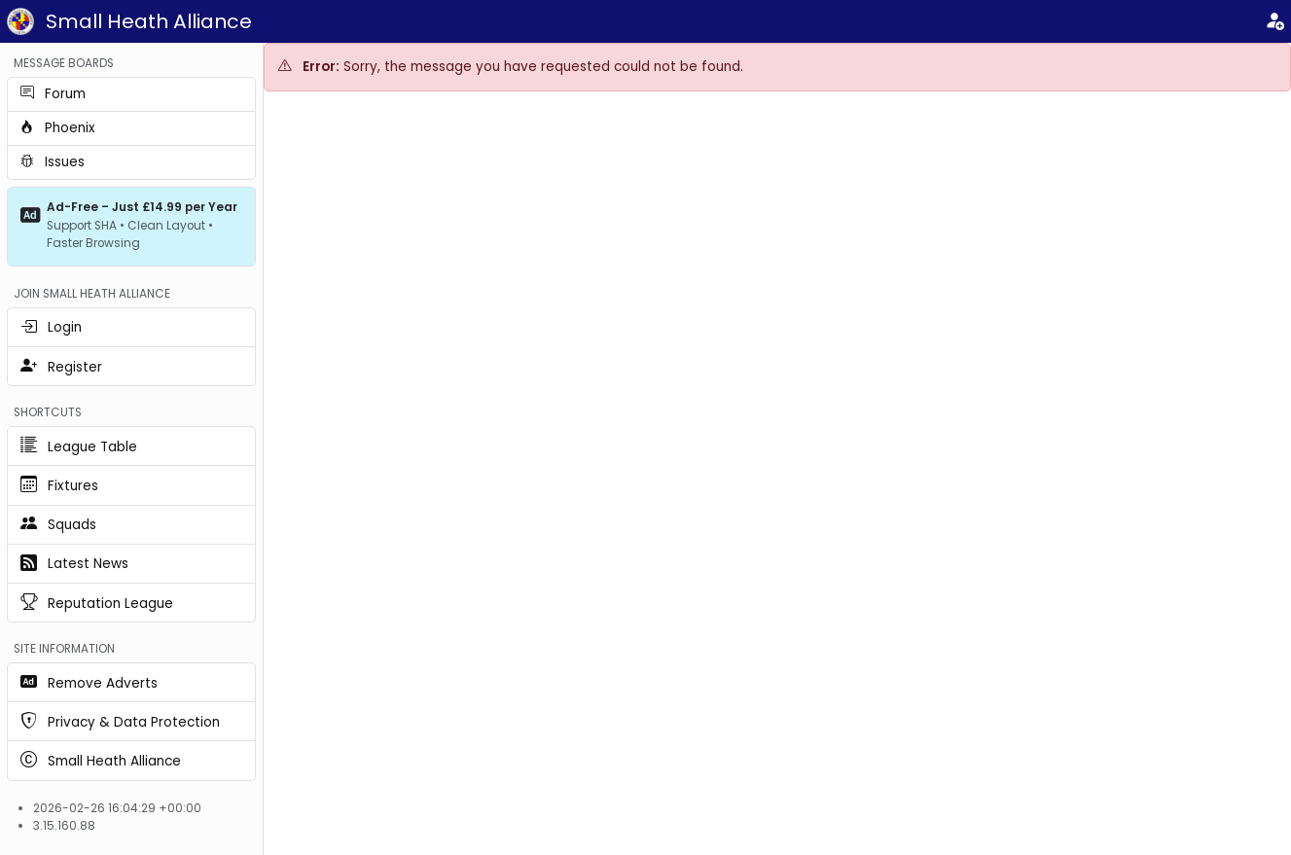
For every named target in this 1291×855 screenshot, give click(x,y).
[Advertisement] (778, 254)
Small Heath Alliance (149, 21)
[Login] (1274, 22)
